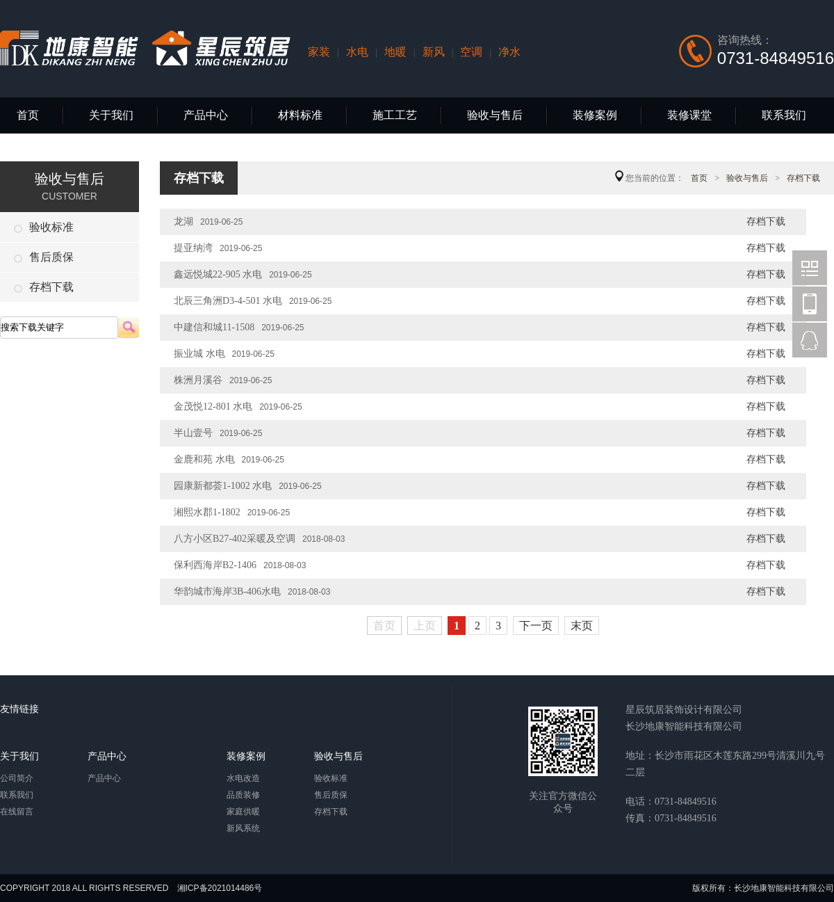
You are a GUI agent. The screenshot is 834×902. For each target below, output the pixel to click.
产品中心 (205, 115)
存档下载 (44, 287)
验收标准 (44, 227)
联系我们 (784, 115)
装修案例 (595, 115)
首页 (28, 115)
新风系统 (243, 828)
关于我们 (111, 115)
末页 (582, 625)
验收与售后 (495, 115)
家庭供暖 (243, 811)
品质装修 (243, 795)
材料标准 (300, 115)
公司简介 (16, 778)
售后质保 (44, 257)
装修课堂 (689, 115)
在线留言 (16, 811)
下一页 (536, 625)
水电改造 (243, 778)
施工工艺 (395, 115)
